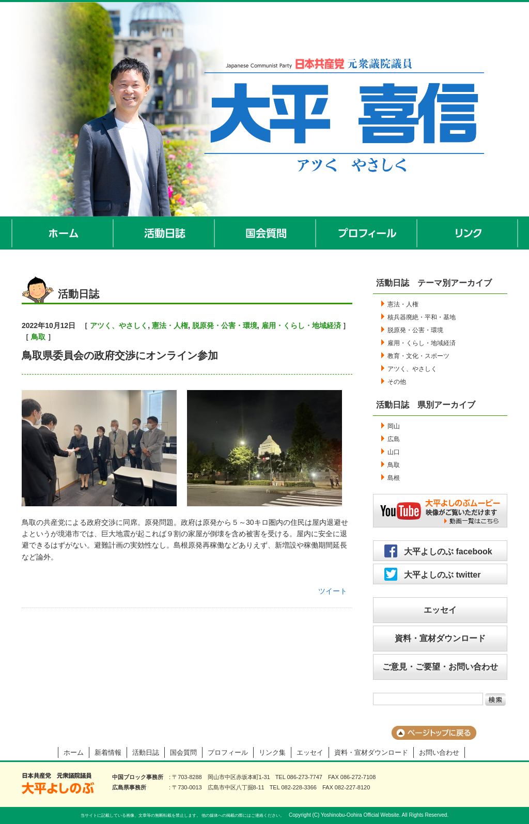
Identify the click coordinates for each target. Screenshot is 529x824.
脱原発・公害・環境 (224, 325)
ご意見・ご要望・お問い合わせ (440, 666)
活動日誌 (164, 233)
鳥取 (38, 337)
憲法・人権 (170, 325)
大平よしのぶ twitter (442, 574)
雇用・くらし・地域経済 (301, 325)
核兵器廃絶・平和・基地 (421, 317)
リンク (467, 233)
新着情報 (108, 752)
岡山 (393, 426)
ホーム (62, 233)
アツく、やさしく (119, 325)
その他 (396, 381)
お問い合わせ (439, 752)
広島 (393, 439)
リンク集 (272, 752)
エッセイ (440, 609)
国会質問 (265, 233)
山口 (393, 452)
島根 (393, 477)
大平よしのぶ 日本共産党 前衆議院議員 (58, 783)
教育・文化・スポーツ (418, 356)
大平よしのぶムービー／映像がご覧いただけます (440, 510)
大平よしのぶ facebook (448, 551)
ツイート (332, 591)
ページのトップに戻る (434, 733)
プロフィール (366, 233)
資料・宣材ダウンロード (440, 638)
